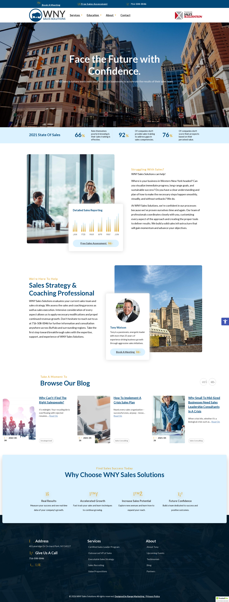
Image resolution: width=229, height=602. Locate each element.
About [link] (110, 15)
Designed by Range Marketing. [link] (130, 596)
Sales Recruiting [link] (96, 565)
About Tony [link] (152, 546)
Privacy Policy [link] (153, 596)
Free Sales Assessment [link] (92, 3)
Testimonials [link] (153, 559)
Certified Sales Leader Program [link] (103, 546)
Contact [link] (125, 15)
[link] (225, 321)
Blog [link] (149, 565)
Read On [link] (53, 416)
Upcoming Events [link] (155, 553)
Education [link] (93, 15)
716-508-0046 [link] (136, 3)
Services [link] (75, 15)
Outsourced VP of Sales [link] (100, 553)
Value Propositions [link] (97, 571)
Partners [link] (151, 571)
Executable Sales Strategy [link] (101, 559)
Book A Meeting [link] (48, 5)
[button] (222, 599)
